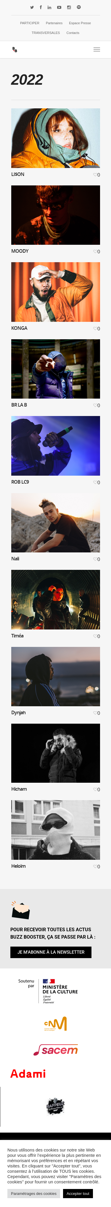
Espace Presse (80, 23)
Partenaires (54, 23)
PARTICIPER (29, 23)
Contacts (72, 33)
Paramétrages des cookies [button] (34, 1193)
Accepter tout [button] (78, 1193)
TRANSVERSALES (46, 33)
